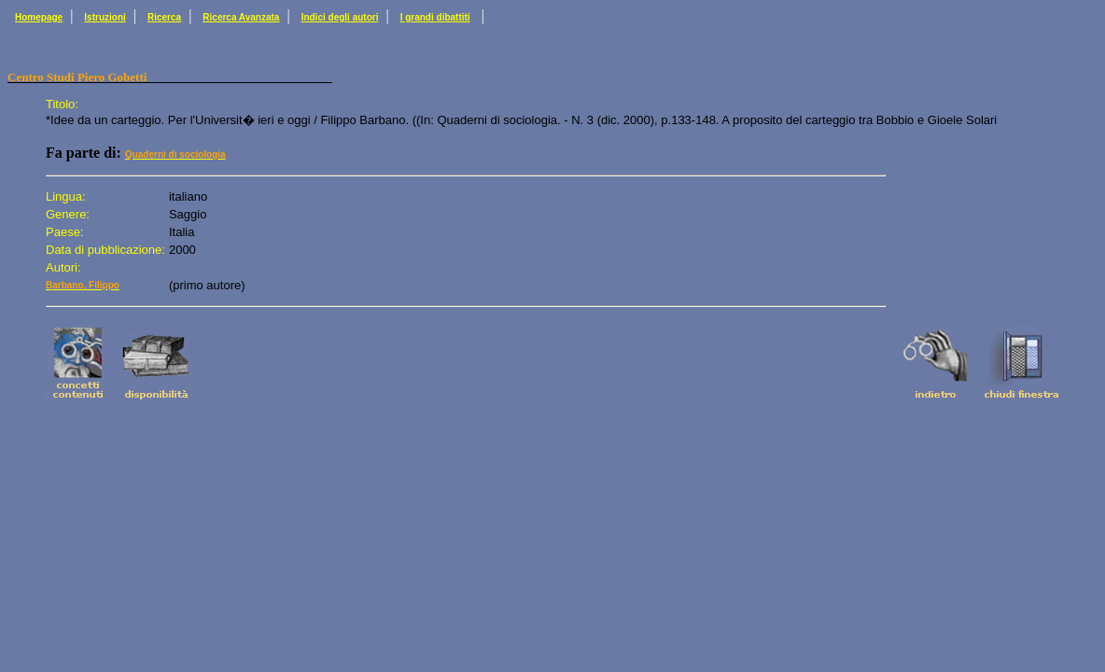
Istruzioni (104, 17)
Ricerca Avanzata (241, 17)
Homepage (39, 17)
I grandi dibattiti (435, 17)
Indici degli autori (340, 17)
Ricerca (164, 17)
